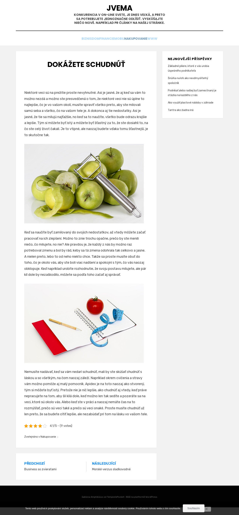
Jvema (119, 9)
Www (165, 47)
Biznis (73, 47)
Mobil (122, 47)
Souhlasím (193, 508)
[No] (206, 509)
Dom (88, 47)
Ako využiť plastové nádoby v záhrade (190, 110)
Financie (105, 47)
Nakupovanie (144, 47)
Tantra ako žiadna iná (180, 118)
